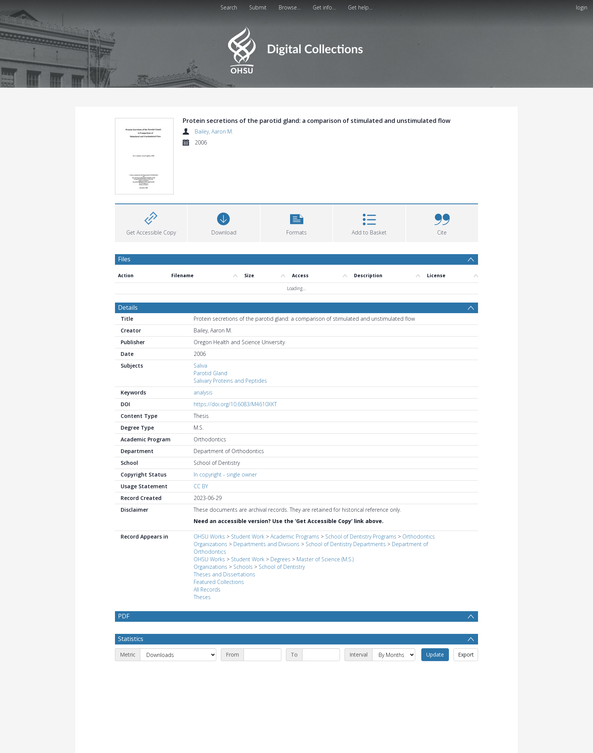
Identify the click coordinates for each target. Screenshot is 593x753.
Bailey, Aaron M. (214, 131)
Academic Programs (294, 491)
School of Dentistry (282, 521)
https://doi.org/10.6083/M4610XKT (235, 358)
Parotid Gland (210, 327)
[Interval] (393, 609)
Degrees (280, 513)
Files (124, 213)
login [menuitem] (581, 7)
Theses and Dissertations (224, 529)
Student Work (247, 491)
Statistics (130, 593)
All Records (207, 544)
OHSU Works (209, 491)
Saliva (200, 320)
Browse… (290, 7)
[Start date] (262, 609)
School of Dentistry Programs (360, 491)
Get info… (324, 7)
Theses (202, 551)
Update (435, 609)
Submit (258, 7)
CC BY (201, 440)
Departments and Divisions (266, 498)
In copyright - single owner (225, 429)
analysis (203, 347)
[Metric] (178, 609)
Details (128, 262)
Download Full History (447, 746)
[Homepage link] (296, 48)
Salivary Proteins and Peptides (230, 335)
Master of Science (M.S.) (325, 513)
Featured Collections (219, 536)
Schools (243, 521)
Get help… (360, 7)
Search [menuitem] (228, 7)
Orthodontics (418, 491)
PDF (123, 571)
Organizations (210, 498)
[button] (296, 176)
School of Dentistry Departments (346, 498)
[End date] (321, 609)
